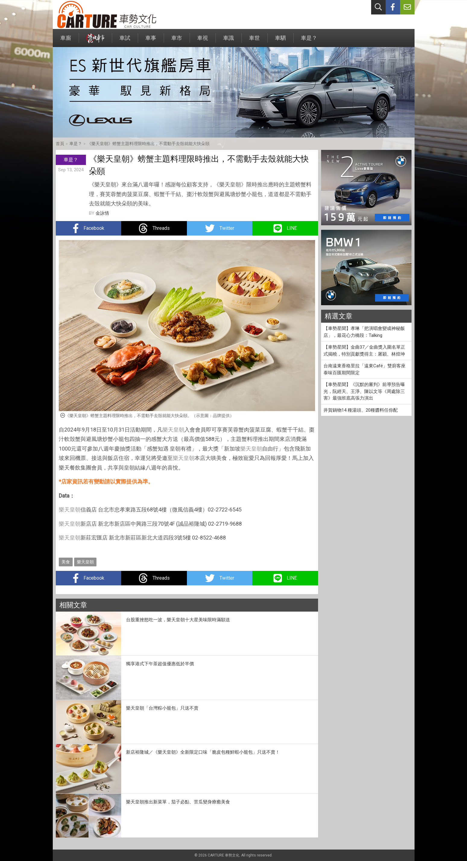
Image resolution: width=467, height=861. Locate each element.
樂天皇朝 (173, 429)
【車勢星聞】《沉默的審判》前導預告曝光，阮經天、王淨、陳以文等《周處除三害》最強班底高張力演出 (364, 391)
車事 (151, 41)
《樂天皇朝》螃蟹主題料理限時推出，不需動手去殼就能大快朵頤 (148, 143)
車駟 (280, 41)
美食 (66, 561)
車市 (177, 41)
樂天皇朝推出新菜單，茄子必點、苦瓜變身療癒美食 (178, 802)
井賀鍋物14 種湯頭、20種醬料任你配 (360, 410)
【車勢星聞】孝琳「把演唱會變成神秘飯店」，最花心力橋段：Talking (364, 332)
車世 (254, 41)
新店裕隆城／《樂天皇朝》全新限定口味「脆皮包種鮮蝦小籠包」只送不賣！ (203, 752)
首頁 (60, 143)
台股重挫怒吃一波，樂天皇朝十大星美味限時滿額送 (178, 619)
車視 (203, 41)
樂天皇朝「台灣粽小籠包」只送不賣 (162, 708)
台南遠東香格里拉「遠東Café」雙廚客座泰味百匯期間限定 (364, 369)
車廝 (66, 41)
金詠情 (102, 213)
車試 (125, 41)
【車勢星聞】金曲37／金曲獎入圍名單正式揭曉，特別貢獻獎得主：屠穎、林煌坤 (364, 350)
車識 (228, 41)
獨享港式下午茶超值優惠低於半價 (160, 663)
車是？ (309, 41)
